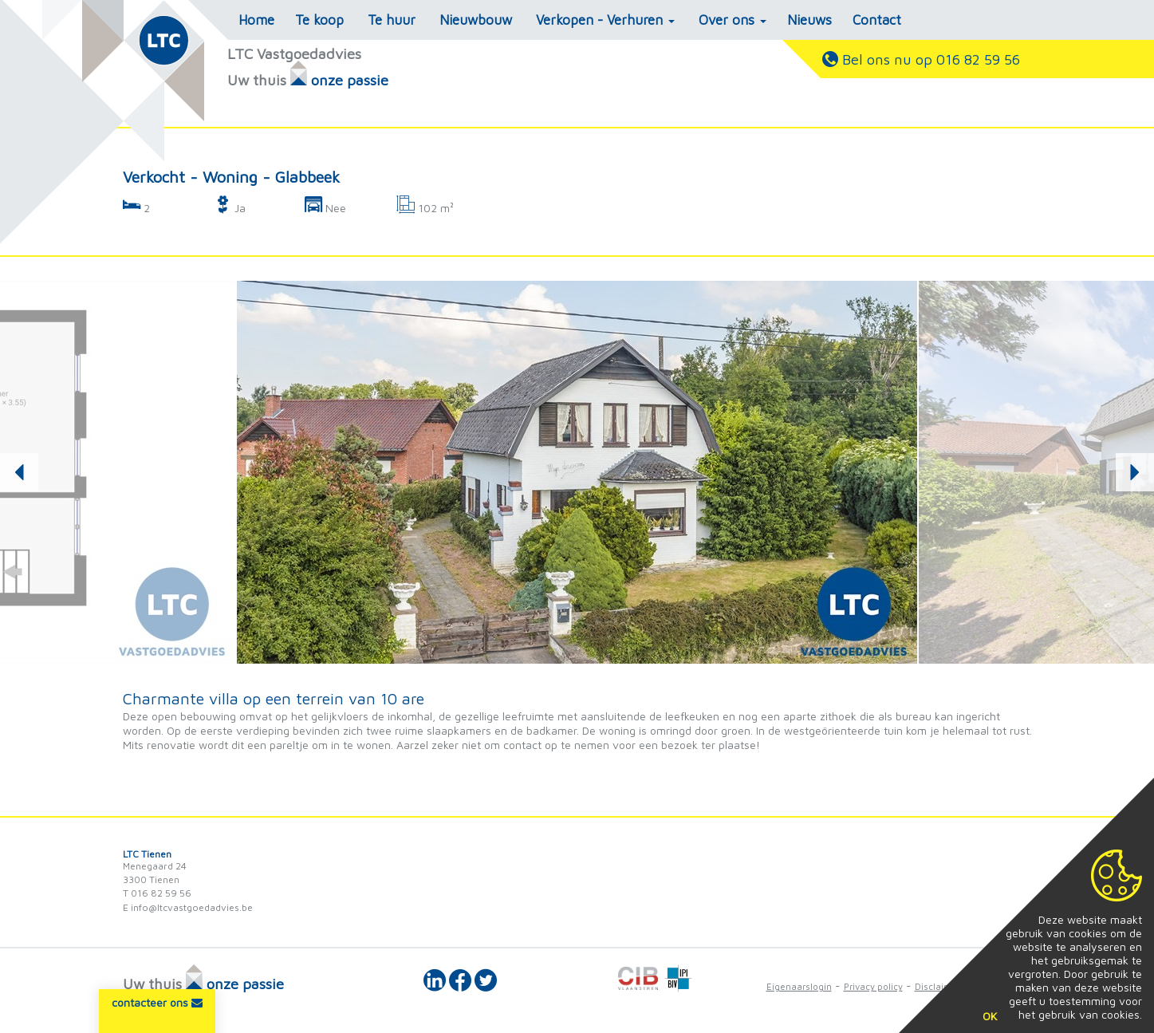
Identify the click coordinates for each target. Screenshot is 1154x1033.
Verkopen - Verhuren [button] (605, 20)
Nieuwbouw (475, 20)
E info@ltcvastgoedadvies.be (188, 907)
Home (256, 20)
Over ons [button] (732, 20)
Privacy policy (873, 986)
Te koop (319, 20)
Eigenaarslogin (799, 986)
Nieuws (809, 20)
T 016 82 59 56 (157, 893)
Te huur (392, 20)
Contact (877, 20)
